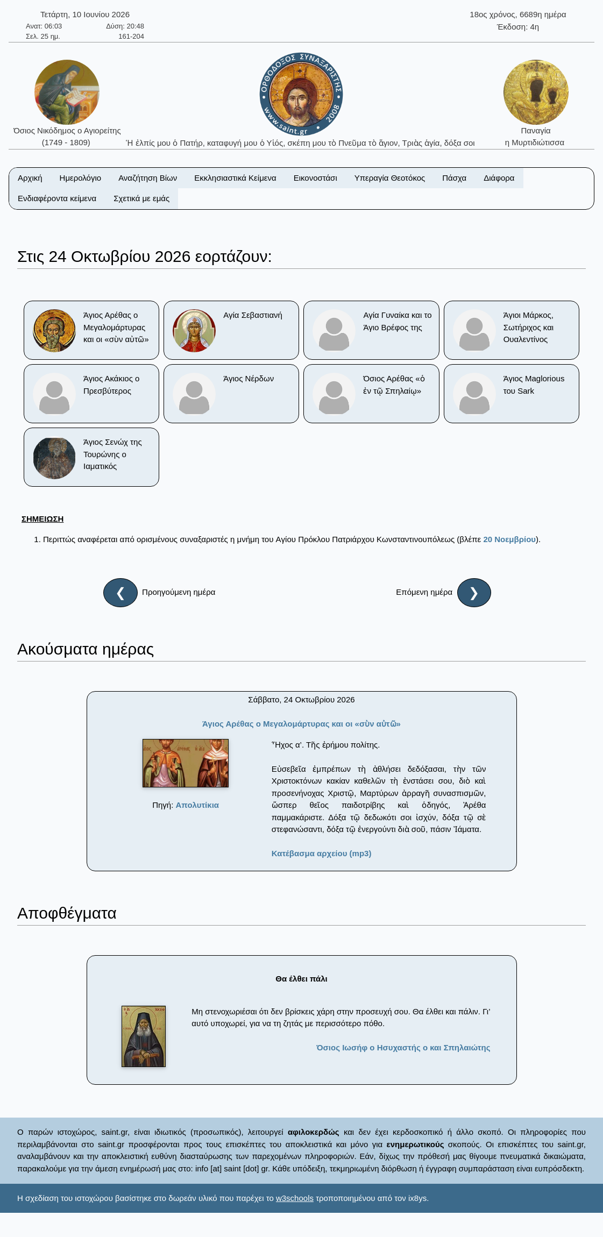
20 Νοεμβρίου (509, 539)
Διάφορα (499, 177)
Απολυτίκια (197, 804)
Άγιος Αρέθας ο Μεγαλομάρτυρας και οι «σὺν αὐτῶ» (301, 723)
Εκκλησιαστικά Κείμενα (235, 177)
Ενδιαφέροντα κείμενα (57, 198)
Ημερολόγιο (81, 177)
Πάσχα (454, 177)
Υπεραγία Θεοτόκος (389, 177)
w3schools (295, 1198)
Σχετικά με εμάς (141, 198)
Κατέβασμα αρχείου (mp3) (322, 853)
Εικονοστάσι (315, 177)
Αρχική (30, 177)
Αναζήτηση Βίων (147, 177)
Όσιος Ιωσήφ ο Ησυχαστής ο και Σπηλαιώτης (403, 1047)
